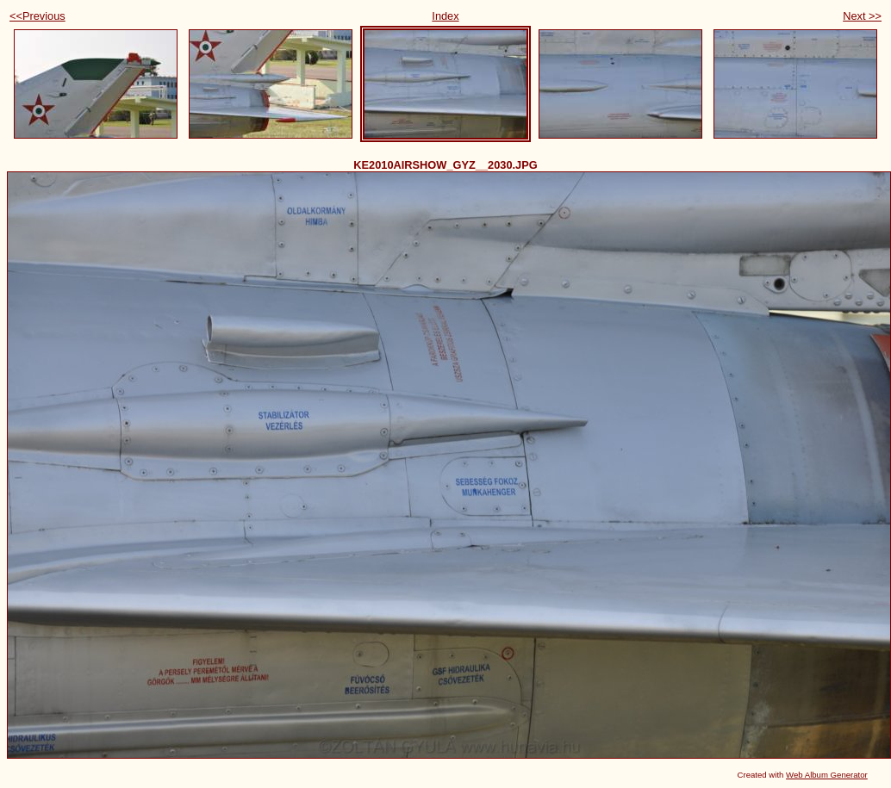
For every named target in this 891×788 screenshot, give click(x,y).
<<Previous (37, 15)
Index (445, 15)
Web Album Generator (827, 774)
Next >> (862, 15)
